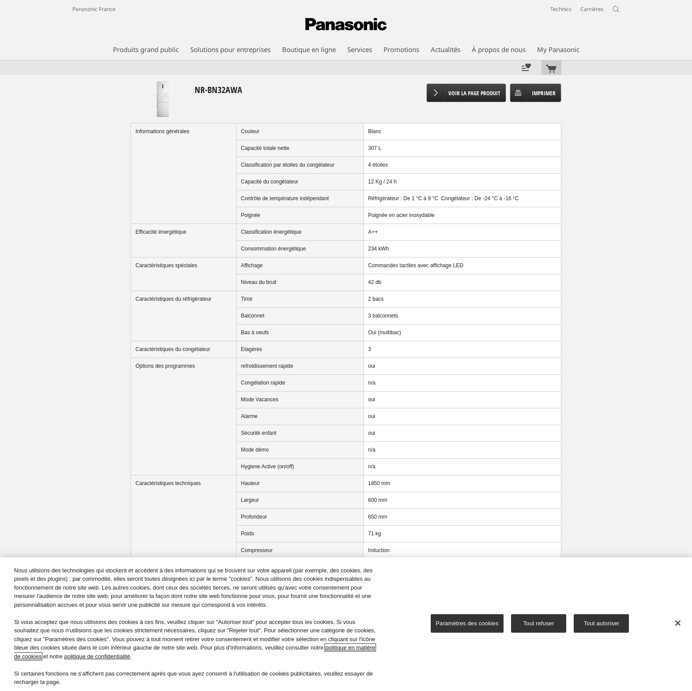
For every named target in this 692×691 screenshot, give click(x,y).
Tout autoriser (602, 623)
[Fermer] (678, 623)
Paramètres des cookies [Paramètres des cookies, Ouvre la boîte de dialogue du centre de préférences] (467, 623)
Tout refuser (538, 623)
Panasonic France (94, 9)
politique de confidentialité (97, 656)
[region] (346, 624)
